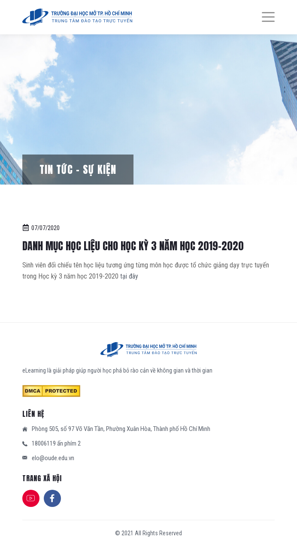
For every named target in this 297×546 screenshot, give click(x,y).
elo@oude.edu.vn (53, 458)
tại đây (129, 276)
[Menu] (264, 17)
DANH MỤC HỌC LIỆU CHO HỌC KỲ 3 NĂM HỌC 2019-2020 (133, 246)
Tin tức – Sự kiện (77, 169)
